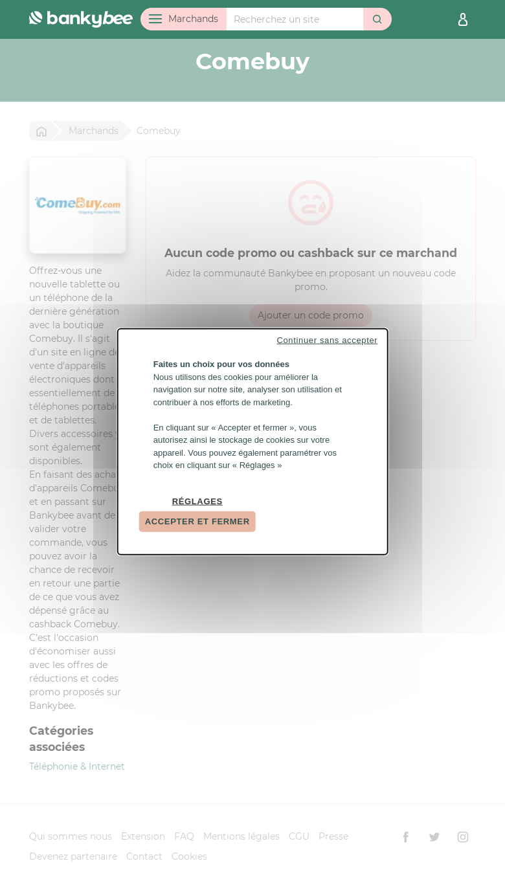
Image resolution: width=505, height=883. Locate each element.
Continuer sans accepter (326, 340)
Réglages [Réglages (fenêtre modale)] (197, 501)
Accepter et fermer (197, 521)
